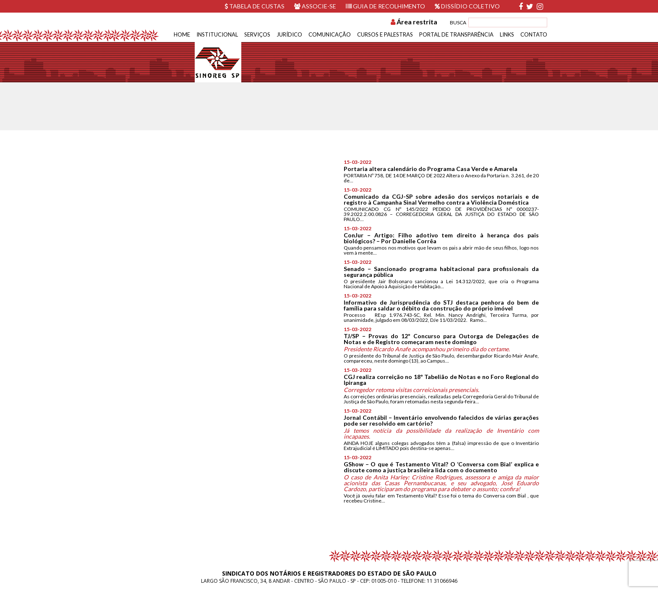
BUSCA (458, 22)
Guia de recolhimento (385, 6)
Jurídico (289, 34)
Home (182, 34)
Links (507, 34)
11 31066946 (442, 580)
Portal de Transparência (456, 34)
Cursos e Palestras (385, 34)
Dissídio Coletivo (467, 6)
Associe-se (315, 6)
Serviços (257, 34)
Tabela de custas (255, 6)
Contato (533, 34)
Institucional (217, 34)
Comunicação (329, 34)
